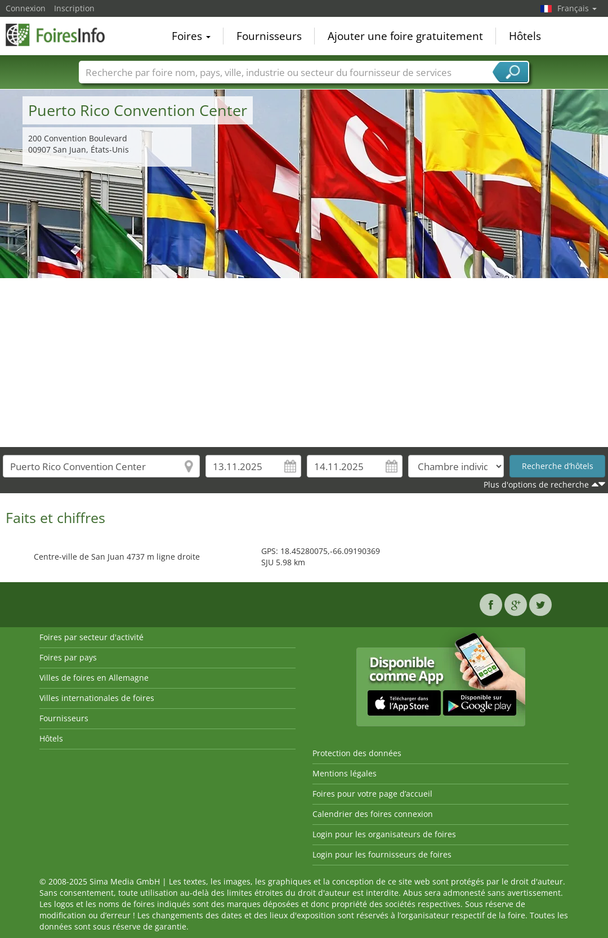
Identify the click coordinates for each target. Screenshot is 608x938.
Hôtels (525, 36)
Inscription (74, 8)
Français (577, 8)
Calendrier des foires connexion (372, 814)
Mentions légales (344, 773)
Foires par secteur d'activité (91, 637)
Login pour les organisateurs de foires (384, 834)
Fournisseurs (269, 36)
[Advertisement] (304, 362)
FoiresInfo (62, 35)
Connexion (26, 8)
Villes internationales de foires (96, 698)
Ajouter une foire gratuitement (405, 36)
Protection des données (356, 753)
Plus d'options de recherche (536, 484)
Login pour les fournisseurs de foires (381, 854)
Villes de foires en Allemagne (94, 677)
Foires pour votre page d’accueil (372, 793)
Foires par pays (68, 657)
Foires (191, 36)
